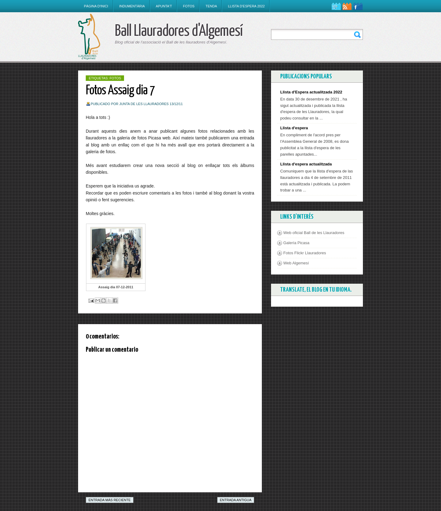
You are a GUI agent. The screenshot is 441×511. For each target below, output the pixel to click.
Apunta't (164, 6)
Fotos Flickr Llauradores (304, 253)
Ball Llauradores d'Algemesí (179, 31)
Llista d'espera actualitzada (306, 164)
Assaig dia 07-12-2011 (115, 287)
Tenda (211, 6)
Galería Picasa (296, 242)
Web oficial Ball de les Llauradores (313, 232)
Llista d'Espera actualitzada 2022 (311, 92)
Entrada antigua (235, 500)
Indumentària (132, 6)
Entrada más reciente (110, 500)
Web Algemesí (296, 263)
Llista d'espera (294, 128)
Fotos (188, 6)
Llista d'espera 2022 (246, 6)
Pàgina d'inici (96, 6)
